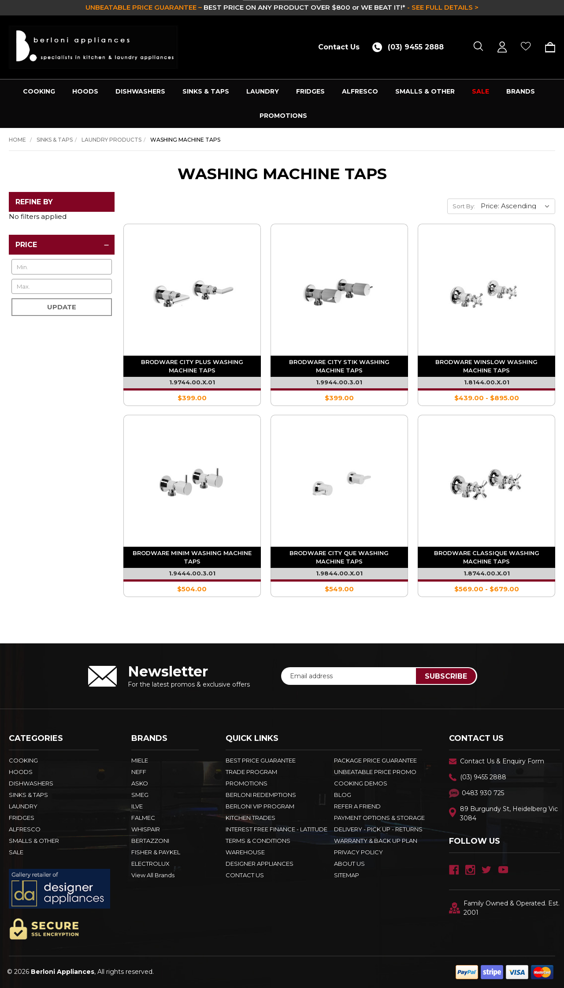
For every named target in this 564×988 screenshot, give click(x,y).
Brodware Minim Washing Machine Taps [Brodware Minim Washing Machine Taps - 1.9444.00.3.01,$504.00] (192, 557)
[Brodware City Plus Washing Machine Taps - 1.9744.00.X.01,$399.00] (192, 292)
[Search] (478, 47)
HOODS (85, 91)
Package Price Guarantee (375, 760)
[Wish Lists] (526, 47)
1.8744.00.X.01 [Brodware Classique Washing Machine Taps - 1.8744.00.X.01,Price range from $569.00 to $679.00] (487, 573)
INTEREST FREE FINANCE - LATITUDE (276, 829)
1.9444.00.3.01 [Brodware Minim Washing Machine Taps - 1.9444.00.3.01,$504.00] (192, 573)
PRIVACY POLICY (358, 852)
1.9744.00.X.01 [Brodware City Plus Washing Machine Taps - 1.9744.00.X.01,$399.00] (192, 382)
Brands (520, 91)
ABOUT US (349, 863)
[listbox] (517, 206)
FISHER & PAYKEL (155, 852)
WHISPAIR (145, 829)
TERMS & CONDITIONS (258, 840)
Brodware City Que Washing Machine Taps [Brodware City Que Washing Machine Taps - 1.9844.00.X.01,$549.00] (339, 557)
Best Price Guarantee (261, 760)
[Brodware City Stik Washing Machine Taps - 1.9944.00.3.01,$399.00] (339, 292)
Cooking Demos (360, 783)
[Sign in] (502, 47)
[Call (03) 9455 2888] (411, 47)
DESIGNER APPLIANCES (259, 863)
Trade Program (251, 771)
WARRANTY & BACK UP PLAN (375, 840)
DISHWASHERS (140, 91)
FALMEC (143, 817)
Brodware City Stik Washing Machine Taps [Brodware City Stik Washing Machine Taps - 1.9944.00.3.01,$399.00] (339, 366)
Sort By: (464, 206)
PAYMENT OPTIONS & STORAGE (379, 817)
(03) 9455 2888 (483, 777)
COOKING (39, 91)
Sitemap (346, 875)
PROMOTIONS (283, 116)
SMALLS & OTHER (425, 91)
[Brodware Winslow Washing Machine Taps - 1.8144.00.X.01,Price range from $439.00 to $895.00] (486, 292)
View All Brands (152, 875)
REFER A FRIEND (357, 806)
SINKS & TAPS (205, 91)
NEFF (138, 771)
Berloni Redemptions (261, 794)
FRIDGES (310, 91)
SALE (480, 91)
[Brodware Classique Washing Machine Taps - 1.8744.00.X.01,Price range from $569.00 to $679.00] (486, 484)
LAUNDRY (262, 91)
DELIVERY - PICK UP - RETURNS (378, 829)
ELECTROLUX (150, 863)
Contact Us (339, 47)
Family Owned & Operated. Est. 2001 (504, 908)
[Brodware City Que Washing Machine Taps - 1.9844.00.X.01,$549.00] (339, 484)
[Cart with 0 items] (547, 47)
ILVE (137, 806)
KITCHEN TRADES (250, 817)
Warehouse (245, 852)
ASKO (139, 783)
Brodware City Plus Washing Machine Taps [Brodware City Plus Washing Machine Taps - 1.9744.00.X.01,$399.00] (192, 366)
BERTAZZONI (150, 840)
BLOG (342, 794)
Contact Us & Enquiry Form (502, 761)
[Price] (62, 245)
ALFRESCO (360, 91)
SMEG (139, 794)
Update (61, 307)
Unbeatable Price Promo (375, 771)
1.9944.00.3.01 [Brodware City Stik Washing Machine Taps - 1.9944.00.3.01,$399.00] (339, 382)
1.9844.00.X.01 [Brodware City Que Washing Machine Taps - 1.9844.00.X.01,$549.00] (339, 573)
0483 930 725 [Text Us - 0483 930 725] (483, 793)
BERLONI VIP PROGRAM (260, 806)
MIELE (139, 760)
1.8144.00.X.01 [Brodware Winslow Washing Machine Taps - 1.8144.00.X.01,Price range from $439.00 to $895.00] (486, 382)
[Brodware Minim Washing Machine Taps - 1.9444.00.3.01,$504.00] (192, 484)
